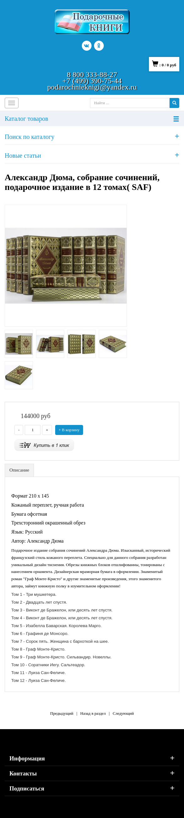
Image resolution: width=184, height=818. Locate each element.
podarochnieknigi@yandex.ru (92, 87)
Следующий (123, 713)
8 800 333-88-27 (92, 74)
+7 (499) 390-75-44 (92, 81)
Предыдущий (61, 713)
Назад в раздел (93, 713)
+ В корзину (69, 429)
